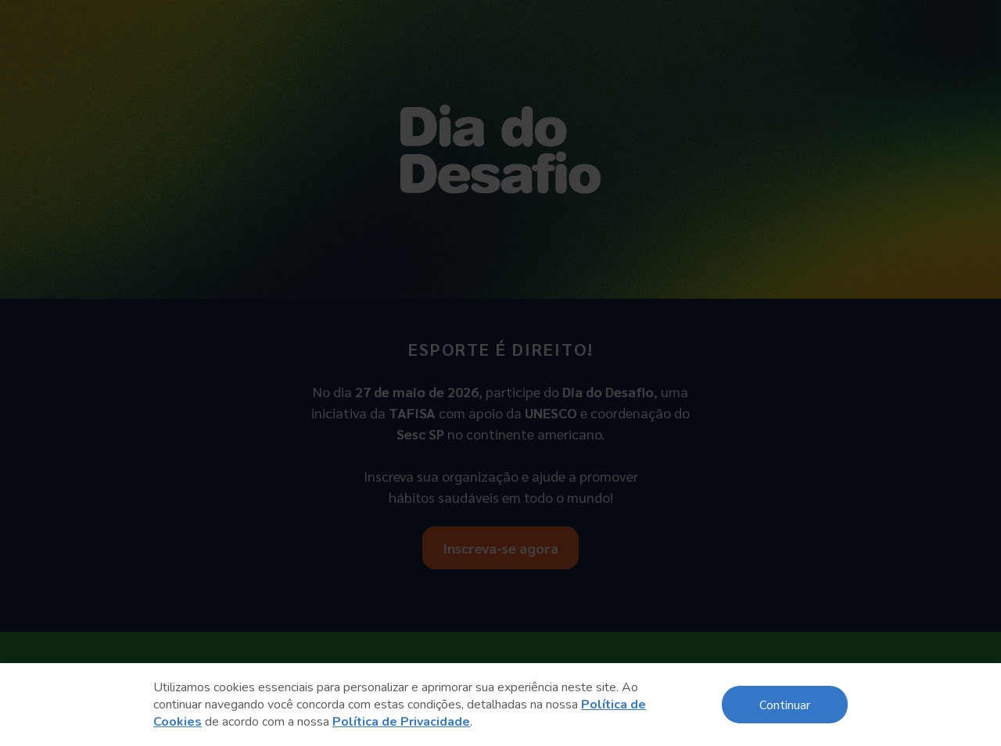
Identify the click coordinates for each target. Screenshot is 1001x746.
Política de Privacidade (401, 721)
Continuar (784, 704)
